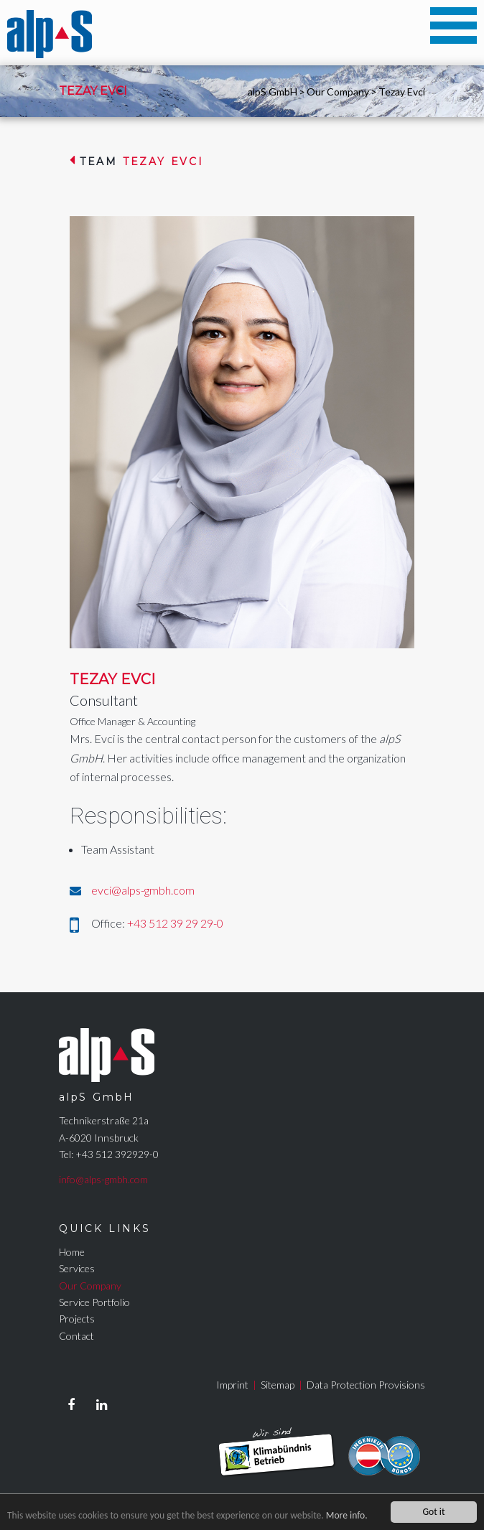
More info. (347, 1515)
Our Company (338, 91)
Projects (77, 1318)
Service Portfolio (94, 1302)
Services (77, 1268)
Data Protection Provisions (366, 1385)
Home (72, 1252)
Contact (76, 1336)
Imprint (232, 1385)
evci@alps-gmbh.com (143, 890)
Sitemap (277, 1385)
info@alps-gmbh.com (103, 1179)
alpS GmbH (272, 91)
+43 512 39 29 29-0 (175, 923)
